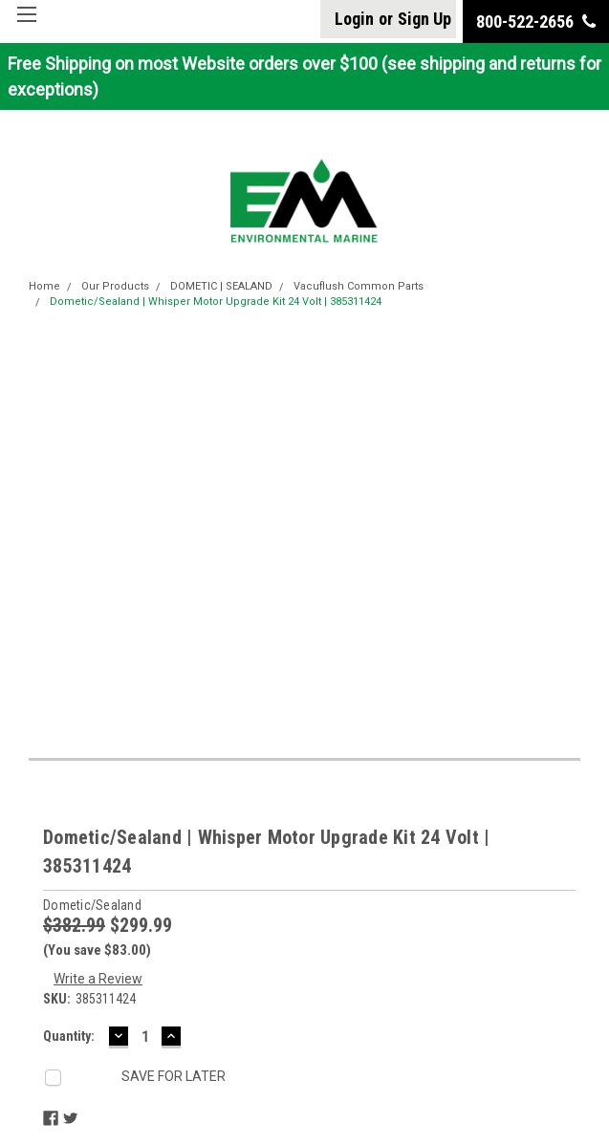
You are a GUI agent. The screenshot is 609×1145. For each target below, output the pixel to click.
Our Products (115, 286)
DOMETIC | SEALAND (221, 286)
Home (44, 286)
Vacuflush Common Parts (359, 286)
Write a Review (98, 978)
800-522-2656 (536, 21)
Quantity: (69, 1036)
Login (354, 19)
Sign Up (424, 19)
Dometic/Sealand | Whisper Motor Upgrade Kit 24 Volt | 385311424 (215, 301)
